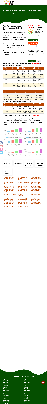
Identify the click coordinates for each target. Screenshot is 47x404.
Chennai (5, 393)
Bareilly (26, 385)
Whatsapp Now (33, 40)
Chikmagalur (6, 395)
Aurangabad (27, 382)
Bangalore (5, 385)
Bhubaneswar (6, 390)
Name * (29, 44)
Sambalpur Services (14, 13)
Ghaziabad (6, 401)
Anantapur (5, 382)
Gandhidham (6, 400)
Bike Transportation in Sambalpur (29, 163)
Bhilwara (5, 388)
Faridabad (26, 398)
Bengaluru (26, 387)
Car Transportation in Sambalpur (39, 163)
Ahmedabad (6, 380)
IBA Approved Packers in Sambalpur (7, 172)
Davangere (27, 397)
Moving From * (30, 50)
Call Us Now (32, 43)
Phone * (38, 44)
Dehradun (5, 398)
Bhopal (26, 388)
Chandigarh (27, 392)
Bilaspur (5, 392)
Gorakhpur (26, 401)
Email (29, 47)
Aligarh (26, 380)
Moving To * (38, 50)
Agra (4, 379)
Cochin (26, 395)
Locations (5, 13)
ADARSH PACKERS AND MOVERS (39, 31)
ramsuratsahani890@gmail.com (34, 35)
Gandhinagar (27, 400)
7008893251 (30, 37)
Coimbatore (6, 397)
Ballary (26, 384)
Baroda (5, 387)
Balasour (5, 384)
